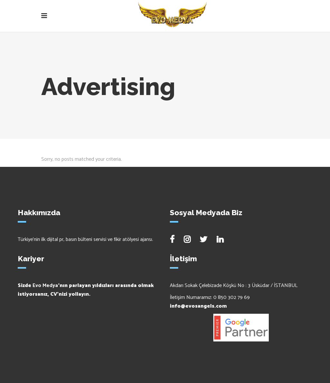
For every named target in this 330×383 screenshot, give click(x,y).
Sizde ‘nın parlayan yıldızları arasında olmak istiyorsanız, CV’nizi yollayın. (86, 290)
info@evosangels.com (198, 306)
